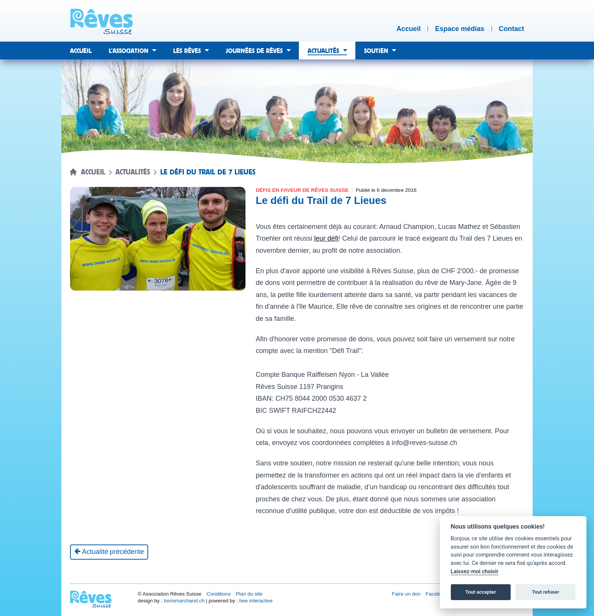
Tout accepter (480, 592)
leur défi (326, 238)
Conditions (218, 594)
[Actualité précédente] (109, 552)
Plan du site (249, 594)
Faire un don (406, 594)
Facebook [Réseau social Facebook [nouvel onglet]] (437, 594)
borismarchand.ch (184, 601)
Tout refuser (545, 592)
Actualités (133, 172)
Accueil (93, 172)
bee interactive (256, 601)
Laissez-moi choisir (475, 571)
